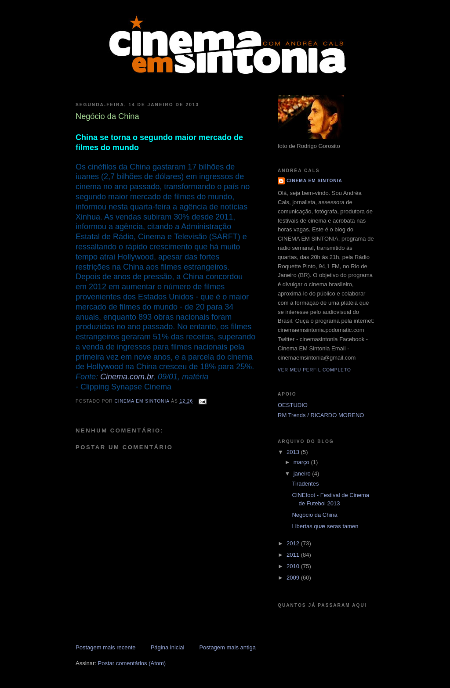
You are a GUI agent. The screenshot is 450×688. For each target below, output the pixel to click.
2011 (294, 554)
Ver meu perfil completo (314, 369)
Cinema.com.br (126, 376)
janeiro (303, 473)
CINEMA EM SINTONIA (314, 180)
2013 (294, 452)
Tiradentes (305, 483)
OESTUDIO (293, 405)
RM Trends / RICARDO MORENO (321, 415)
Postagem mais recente (106, 647)
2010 (294, 566)
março (302, 462)
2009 (294, 577)
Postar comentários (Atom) (132, 663)
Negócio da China (314, 514)
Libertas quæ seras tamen (325, 526)
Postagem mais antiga (227, 647)
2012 (294, 543)
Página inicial (168, 647)
